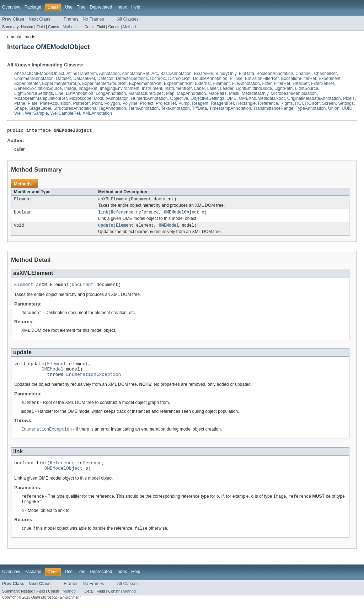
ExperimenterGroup (61, 83)
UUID (347, 108)
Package (33, 7)
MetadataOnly (255, 93)
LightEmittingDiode (254, 88)
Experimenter (27, 83)
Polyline (130, 103)
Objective (179, 98)
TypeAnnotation (311, 108)
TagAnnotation (112, 108)
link (103, 214)
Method (69, 27)
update (105, 228)
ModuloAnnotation (111, 98)
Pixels (348, 98)
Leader (226, 88)
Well (18, 113)
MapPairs (217, 93)
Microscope (80, 98)
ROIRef (312, 103)
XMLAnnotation (97, 113)
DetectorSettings (132, 78)
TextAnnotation (175, 108)
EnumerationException (93, 382)
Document (141, 201)
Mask (234, 93)
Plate (33, 103)
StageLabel (40, 108)
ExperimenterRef (145, 83)
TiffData (199, 108)
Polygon (112, 103)
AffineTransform (81, 73)
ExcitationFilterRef (298, 78)
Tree (81, 7)
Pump (184, 103)
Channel (303, 73)
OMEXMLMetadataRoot (262, 98)
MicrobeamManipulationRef (40, 98)
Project (147, 103)
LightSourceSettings (33, 93)
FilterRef (282, 83)
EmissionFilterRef (262, 78)
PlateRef (81, 103)
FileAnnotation (246, 83)
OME (231, 98)
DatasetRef (84, 78)
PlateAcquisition (55, 103)
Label (199, 88)
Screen (329, 103)
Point (97, 103)
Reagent (200, 103)
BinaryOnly (225, 73)
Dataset (63, 78)
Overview (11, 7)
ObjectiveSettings (207, 98)
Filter (266, 83)
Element (23, 201)
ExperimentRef (178, 83)
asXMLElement (113, 201)
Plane (19, 103)
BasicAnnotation (176, 73)
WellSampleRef (65, 113)
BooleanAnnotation (275, 73)
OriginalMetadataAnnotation (314, 98)
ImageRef (88, 88)
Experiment (329, 78)
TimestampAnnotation (230, 108)
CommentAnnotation (34, 78)
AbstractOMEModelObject (39, 73)
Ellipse (236, 78)
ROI (299, 103)
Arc (154, 73)
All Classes (128, 19)
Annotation (109, 73)
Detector (105, 78)
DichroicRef (179, 78)
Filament (221, 83)
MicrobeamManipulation (294, 93)
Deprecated (101, 7)
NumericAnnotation (149, 98)
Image (70, 88)
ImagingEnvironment (120, 88)
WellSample (36, 113)
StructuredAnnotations (74, 108)
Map (170, 93)
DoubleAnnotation (210, 78)
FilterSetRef (322, 83)
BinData (246, 73)
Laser (212, 88)
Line (59, 93)
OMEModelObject (181, 214)
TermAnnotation (143, 108)
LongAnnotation (111, 93)
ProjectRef (166, 103)
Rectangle (246, 103)
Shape (20, 108)
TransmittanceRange (273, 108)
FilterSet (301, 83)
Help (135, 7)
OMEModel (169, 228)
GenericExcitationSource (38, 88)
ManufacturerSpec (146, 93)
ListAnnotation (79, 93)
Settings (346, 103)
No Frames (93, 19)
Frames (71, 19)
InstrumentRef (178, 88)
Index (121, 7)
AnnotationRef (135, 73)
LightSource (306, 88)
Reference (268, 103)
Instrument (152, 88)
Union (333, 108)
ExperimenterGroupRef (104, 83)
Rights (286, 103)
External (203, 83)
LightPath (283, 88)
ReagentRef (222, 103)
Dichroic (158, 78)
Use (69, 7)
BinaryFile (203, 73)
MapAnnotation (191, 93)
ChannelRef (325, 73)
